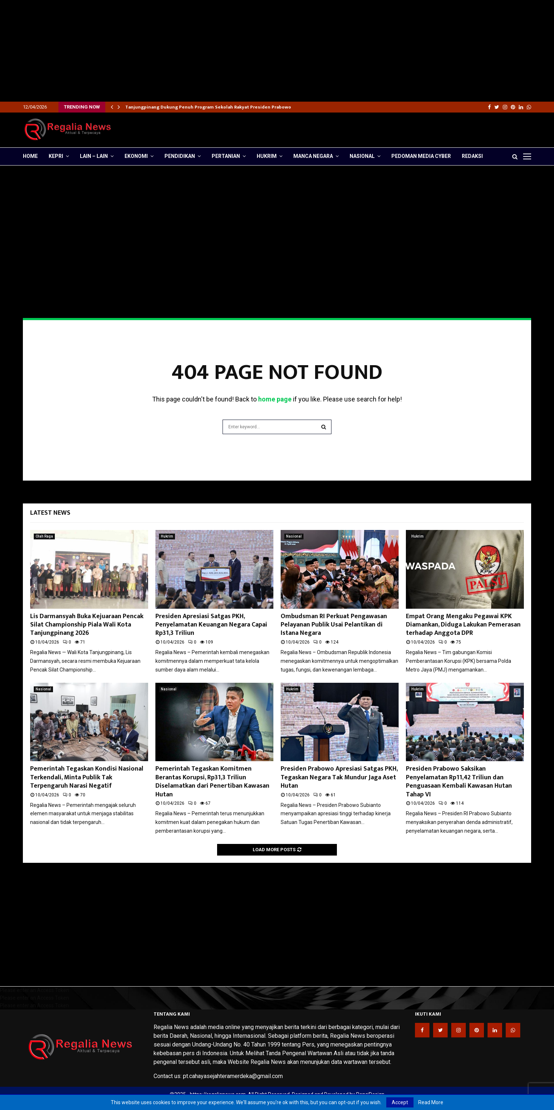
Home (30, 156)
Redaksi (472, 156)
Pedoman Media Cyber (421, 156)
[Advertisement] (218, 51)
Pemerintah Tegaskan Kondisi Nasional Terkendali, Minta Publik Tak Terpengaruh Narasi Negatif (86, 777)
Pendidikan (179, 156)
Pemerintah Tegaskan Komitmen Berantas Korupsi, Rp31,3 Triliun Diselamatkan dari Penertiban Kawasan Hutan (212, 781)
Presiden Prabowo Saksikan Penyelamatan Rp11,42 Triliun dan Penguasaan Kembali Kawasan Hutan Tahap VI (459, 781)
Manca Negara (313, 156)
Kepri (56, 156)
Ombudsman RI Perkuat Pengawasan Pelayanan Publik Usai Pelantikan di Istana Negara (334, 625)
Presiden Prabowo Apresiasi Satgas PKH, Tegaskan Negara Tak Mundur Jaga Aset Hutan (339, 777)
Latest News (50, 512)
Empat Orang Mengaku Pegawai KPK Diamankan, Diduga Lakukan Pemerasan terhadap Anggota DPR (463, 625)
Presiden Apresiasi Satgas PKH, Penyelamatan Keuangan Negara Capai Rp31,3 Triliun (211, 625)
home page (275, 399)
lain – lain (94, 156)
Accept (400, 1102)
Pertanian (226, 156)
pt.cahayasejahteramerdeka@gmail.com (233, 1076)
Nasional (362, 156)
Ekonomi (136, 156)
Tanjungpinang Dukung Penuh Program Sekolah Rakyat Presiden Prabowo (208, 107)
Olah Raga (44, 536)
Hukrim (267, 156)
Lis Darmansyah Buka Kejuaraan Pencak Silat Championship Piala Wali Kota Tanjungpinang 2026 (86, 625)
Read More (430, 1102)
